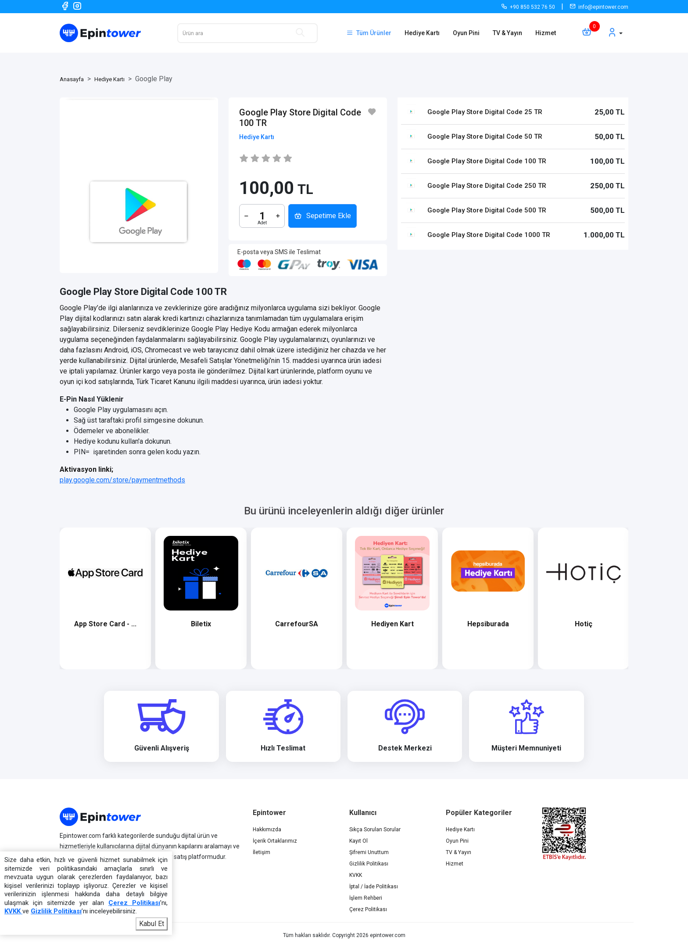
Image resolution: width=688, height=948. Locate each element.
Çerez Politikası (368, 909)
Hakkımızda (267, 829)
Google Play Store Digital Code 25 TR (484, 112)
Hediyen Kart (414, 624)
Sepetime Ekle (322, 216)
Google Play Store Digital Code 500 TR (486, 210)
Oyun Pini (466, 32)
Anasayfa (72, 79)
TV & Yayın (507, 32)
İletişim (261, 852)
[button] (614, 33)
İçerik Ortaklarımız (275, 841)
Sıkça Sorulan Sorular (375, 829)
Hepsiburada (510, 624)
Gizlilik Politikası (368, 864)
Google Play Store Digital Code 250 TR (486, 186)
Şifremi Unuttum (369, 852)
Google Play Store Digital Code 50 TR (484, 136)
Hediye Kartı (422, 32)
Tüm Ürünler (368, 33)
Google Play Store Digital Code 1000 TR (488, 235)
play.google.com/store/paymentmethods (122, 480)
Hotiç (606, 624)
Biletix (223, 624)
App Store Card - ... (128, 624)
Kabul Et (151, 923)
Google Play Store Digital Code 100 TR (486, 161)
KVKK (355, 875)
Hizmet (545, 32)
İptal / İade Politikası (373, 886)
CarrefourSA (318, 624)
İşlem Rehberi (365, 898)
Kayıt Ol (358, 841)
